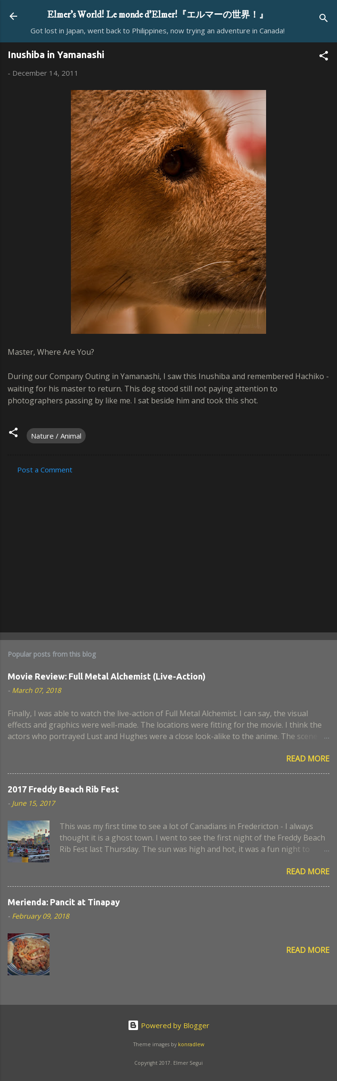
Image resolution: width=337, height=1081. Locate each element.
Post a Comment (44, 469)
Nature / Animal (56, 435)
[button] (323, 57)
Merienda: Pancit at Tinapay (64, 902)
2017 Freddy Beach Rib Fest (63, 789)
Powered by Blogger (168, 1025)
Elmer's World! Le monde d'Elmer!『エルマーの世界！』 (157, 14)
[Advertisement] (168, 550)
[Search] (323, 19)
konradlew (191, 1044)
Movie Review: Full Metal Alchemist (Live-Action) (107, 676)
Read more (307, 758)
